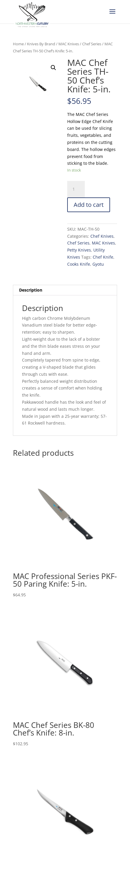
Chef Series (91, 43)
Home (18, 43)
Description (30, 290)
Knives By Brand (41, 43)
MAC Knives (68, 43)
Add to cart (89, 205)
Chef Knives (102, 236)
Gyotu (98, 264)
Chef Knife (103, 257)
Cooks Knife (78, 264)
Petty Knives (79, 250)
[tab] (65, 290)
